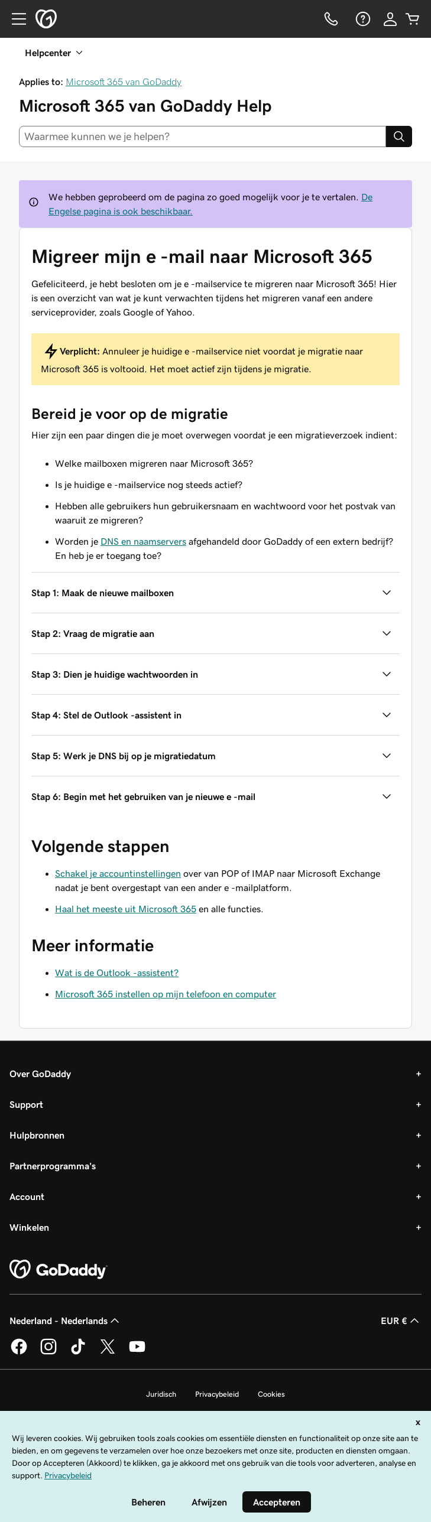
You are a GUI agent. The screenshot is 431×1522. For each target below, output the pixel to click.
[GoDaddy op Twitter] (107, 1352)
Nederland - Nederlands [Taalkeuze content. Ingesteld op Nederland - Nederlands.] (65, 1320)
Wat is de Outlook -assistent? (117, 972)
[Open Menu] (14, 19)
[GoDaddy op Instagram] (48, 1352)
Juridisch (161, 1394)
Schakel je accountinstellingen (118, 873)
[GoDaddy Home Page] (58, 1270)
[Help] (362, 18)
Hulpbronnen (36, 1135)
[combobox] (202, 136)
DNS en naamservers (143, 541)
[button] (215, 592)
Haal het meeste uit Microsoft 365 (125, 908)
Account (26, 1196)
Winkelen (29, 1227)
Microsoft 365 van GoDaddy (124, 81)
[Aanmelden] (390, 19)
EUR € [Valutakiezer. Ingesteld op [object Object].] (401, 1320)
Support (26, 1104)
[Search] (399, 136)
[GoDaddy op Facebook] (18, 1352)
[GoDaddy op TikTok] (78, 1352)
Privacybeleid (217, 1394)
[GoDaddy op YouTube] (137, 1352)
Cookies (271, 1394)
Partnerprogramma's (52, 1165)
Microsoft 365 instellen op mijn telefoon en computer (165, 994)
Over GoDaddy (40, 1073)
